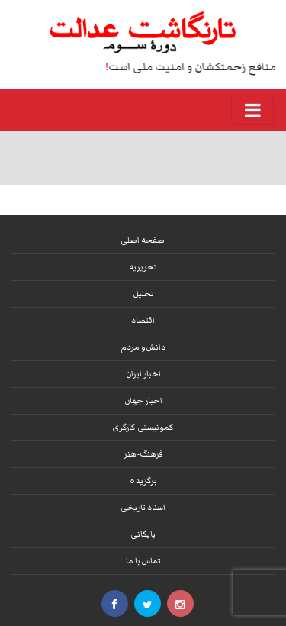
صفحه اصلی (143, 240)
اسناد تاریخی (143, 507)
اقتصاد (143, 320)
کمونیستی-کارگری (143, 427)
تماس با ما (143, 560)
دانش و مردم (143, 346)
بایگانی (143, 534)
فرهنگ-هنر (143, 453)
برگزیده (143, 480)
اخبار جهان (143, 400)
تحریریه (143, 266)
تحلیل (143, 293)
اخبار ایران (143, 373)
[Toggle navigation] (252, 110)
